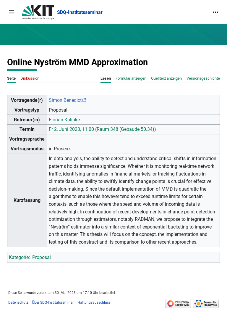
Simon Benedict (65, 100)
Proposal (41, 257)
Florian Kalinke (64, 120)
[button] (11, 12)
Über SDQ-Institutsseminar (53, 302)
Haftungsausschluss (94, 302)
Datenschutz (18, 302)
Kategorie (19, 257)
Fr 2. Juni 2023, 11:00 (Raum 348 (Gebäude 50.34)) (102, 129)
